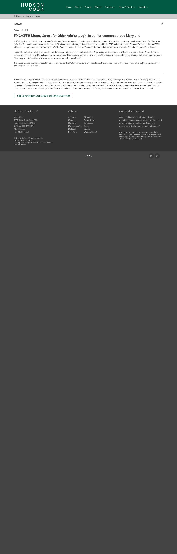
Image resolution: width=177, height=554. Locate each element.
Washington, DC (91, 132)
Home (69, 7)
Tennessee (88, 123)
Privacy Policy (19, 140)
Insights (143, 7)
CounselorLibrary (126, 117)
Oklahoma (88, 117)
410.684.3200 (19, 128)
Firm (78, 7)
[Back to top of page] (88, 204)
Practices (110, 7)
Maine (70, 120)
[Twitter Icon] (151, 204)
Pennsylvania (89, 120)
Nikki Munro (99, 52)
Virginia (87, 129)
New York (72, 132)
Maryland (72, 123)
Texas (86, 126)
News (28, 16)
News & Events (127, 7)
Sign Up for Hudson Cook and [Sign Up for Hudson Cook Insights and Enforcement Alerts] (43, 96)
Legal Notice (30, 140)
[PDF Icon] (162, 24)
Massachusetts (75, 126)
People (88, 7)
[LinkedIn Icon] (157, 204)
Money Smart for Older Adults (149, 41)
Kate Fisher (38, 52)
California (72, 117)
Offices (98, 7)
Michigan (72, 129)
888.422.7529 (27, 125)
